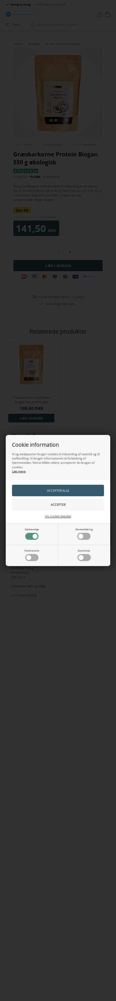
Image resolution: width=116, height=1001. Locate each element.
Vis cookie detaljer (58, 516)
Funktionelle (31, 555)
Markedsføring (84, 534)
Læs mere (19, 471)
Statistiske (84, 555)
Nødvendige (32, 534)
